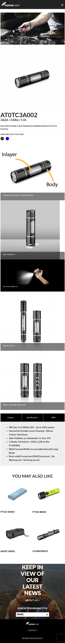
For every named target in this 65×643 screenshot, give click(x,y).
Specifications (32, 417)
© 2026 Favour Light (32, 638)
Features (11, 417)
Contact (32, 630)
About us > (32, 600)
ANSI (53, 417)
